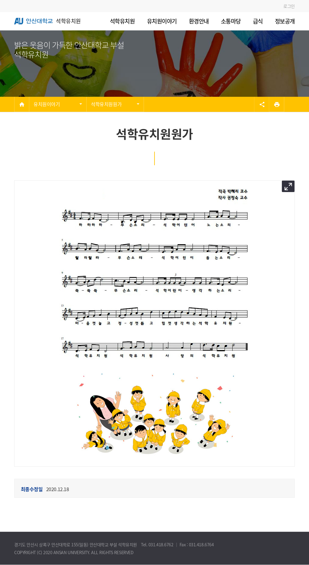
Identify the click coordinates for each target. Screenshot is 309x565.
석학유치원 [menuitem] (122, 21)
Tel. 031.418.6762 (157, 544)
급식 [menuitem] (258, 21)
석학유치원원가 (106, 104)
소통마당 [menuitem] (231, 21)
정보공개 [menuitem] (285, 21)
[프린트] (276, 104)
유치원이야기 (46, 104)
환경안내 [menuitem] (199, 21)
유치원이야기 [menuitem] (162, 21)
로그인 (289, 6)
